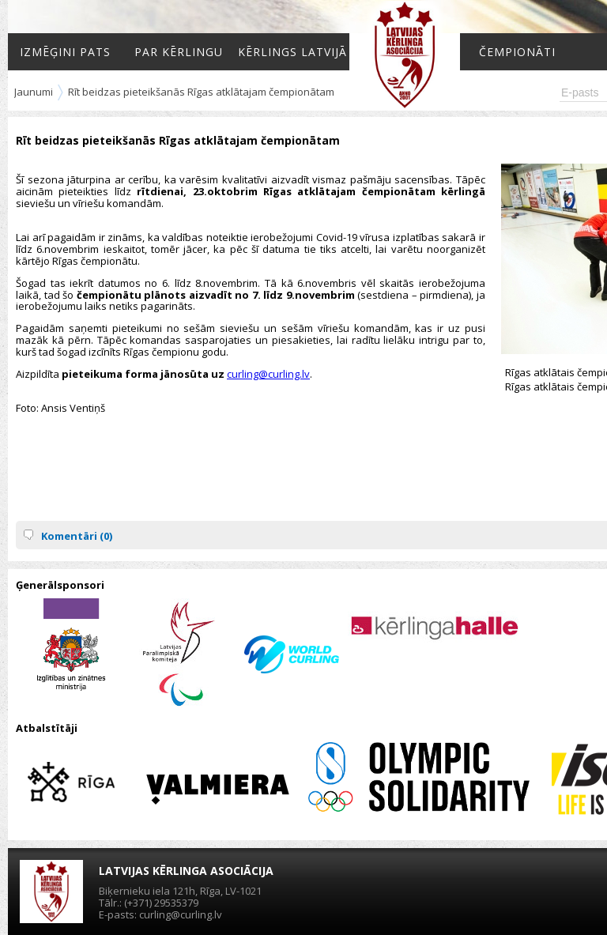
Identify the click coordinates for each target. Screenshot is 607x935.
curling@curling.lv (268, 374)
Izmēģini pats (65, 51)
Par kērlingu (178, 51)
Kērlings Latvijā (292, 51)
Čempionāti (517, 51)
